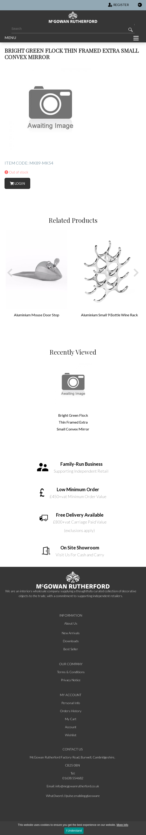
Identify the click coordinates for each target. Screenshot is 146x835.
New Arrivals (71, 633)
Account (70, 727)
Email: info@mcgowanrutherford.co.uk (73, 786)
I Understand (74, 830)
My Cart (70, 719)
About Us (70, 623)
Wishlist (70, 735)
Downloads (71, 641)
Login (17, 183)
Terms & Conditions (71, 672)
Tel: (72, 773)
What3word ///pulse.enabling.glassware (73, 796)
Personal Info (70, 703)
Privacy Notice (71, 680)
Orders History (70, 711)
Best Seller (70, 649)
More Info (122, 825)
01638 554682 (72, 778)
